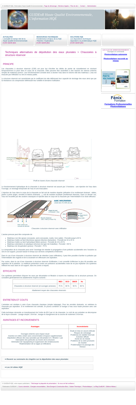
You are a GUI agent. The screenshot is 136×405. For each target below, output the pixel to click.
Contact (82, 6)
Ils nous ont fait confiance (66, 383)
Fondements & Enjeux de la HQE (49, 39)
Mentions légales (63, 6)
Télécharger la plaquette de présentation (43, 383)
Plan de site (74, 6)
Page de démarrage (50, 6)
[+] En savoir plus (9, 43)
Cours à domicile (23, 386)
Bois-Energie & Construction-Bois (57, 386)
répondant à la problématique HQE (83, 41)
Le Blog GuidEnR (99, 386)
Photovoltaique (87, 386)
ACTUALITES (8, 37)
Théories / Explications (45, 41)
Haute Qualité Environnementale (15, 41)
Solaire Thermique (75, 386)
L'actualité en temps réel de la (14, 39)
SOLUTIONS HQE (76, 37)
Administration (91, 6)
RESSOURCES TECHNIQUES (47, 37)
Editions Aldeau (111, 386)
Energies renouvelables (37, 386)
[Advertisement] (118, 152)
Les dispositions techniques (80, 39)
